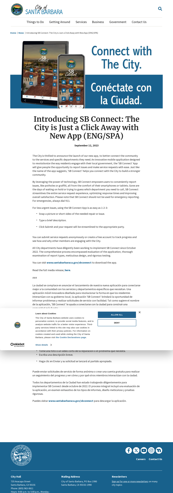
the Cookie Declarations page (71, 480)
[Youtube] (144, 450)
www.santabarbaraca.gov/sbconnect (70, 262)
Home (13, 33)
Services (81, 22)
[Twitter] (136, 450)
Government (117, 22)
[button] (160, 9)
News (21, 33)
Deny (117, 465)
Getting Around (59, 22)
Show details (41, 487)
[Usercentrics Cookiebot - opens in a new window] (17, 488)
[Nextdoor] (159, 450)
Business (98, 22)
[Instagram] (151, 450)
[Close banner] (154, 455)
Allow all (117, 457)
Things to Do (35, 22)
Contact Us (139, 22)
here (67, 270)
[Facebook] (128, 450)
